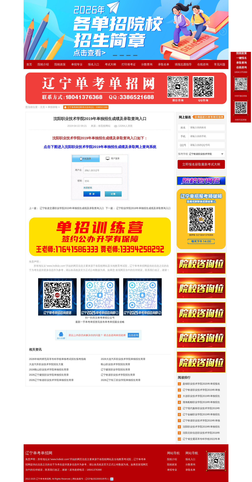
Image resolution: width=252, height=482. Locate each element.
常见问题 (219, 64)
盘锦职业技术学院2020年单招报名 (201, 383)
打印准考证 (129, 64)
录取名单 (163, 64)
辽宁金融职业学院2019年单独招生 (201, 414)
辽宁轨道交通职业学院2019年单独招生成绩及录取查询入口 (72, 208)
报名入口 (93, 64)
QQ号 (183, 145)
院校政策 (60, 64)
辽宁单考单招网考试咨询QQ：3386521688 (87, 107)
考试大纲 (110, 64)
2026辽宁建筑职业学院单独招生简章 (49, 374)
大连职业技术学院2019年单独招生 (201, 396)
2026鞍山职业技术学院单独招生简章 (49, 369)
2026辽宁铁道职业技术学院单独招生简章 (51, 380)
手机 (183, 136)
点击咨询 (133, 335)
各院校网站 (104, 125)
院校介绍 (43, 64)
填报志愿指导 (183, 64)
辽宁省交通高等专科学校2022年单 (201, 438)
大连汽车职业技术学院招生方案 (46, 364)
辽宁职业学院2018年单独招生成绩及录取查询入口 (143, 208)
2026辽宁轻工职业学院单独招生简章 (121, 380)
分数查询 (146, 64)
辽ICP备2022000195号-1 (96, 479)
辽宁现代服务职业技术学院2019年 (201, 408)
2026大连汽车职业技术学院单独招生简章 (123, 359)
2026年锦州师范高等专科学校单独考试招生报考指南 (57, 359)
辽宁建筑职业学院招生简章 (115, 369)
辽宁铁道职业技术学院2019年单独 (201, 389)
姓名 (183, 127)
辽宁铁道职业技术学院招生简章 (118, 374)
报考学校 (183, 153)
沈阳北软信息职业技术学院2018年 (201, 432)
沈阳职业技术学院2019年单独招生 (201, 426)
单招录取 (53, 107)
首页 (29, 64)
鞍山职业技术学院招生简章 (115, 364)
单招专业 (76, 64)
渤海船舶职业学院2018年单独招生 (201, 402)
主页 (42, 107)
